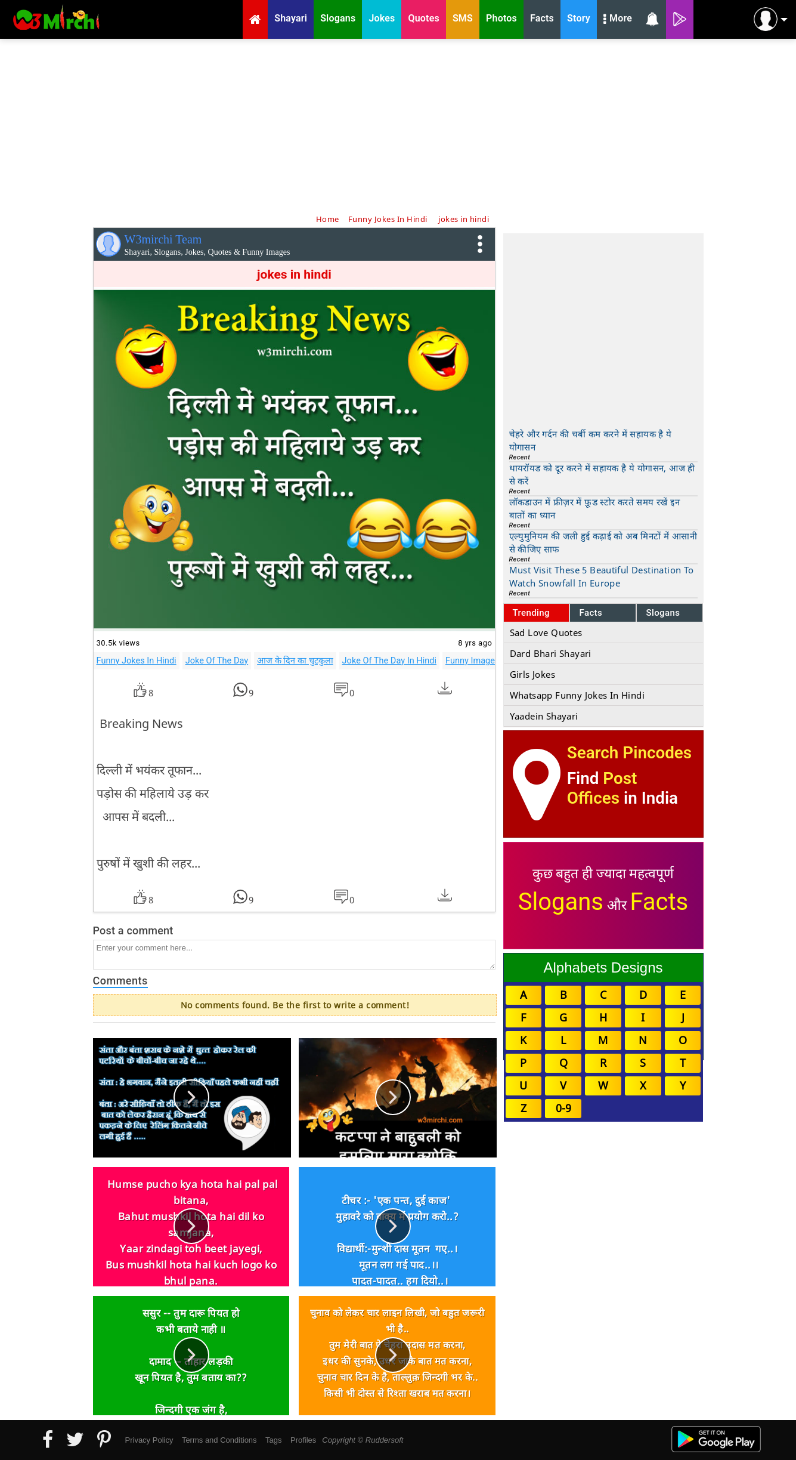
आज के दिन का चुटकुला (295, 660)
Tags (273, 1440)
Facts (590, 612)
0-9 (563, 1108)
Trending (531, 612)
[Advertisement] (398, 125)
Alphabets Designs (602, 967)
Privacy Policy (149, 1440)
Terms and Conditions (219, 1440)
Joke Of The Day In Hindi (389, 660)
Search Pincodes (629, 753)
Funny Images (472, 660)
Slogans (663, 612)
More (617, 19)
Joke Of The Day (217, 660)
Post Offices (602, 788)
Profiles (303, 1440)
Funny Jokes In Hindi (136, 660)
